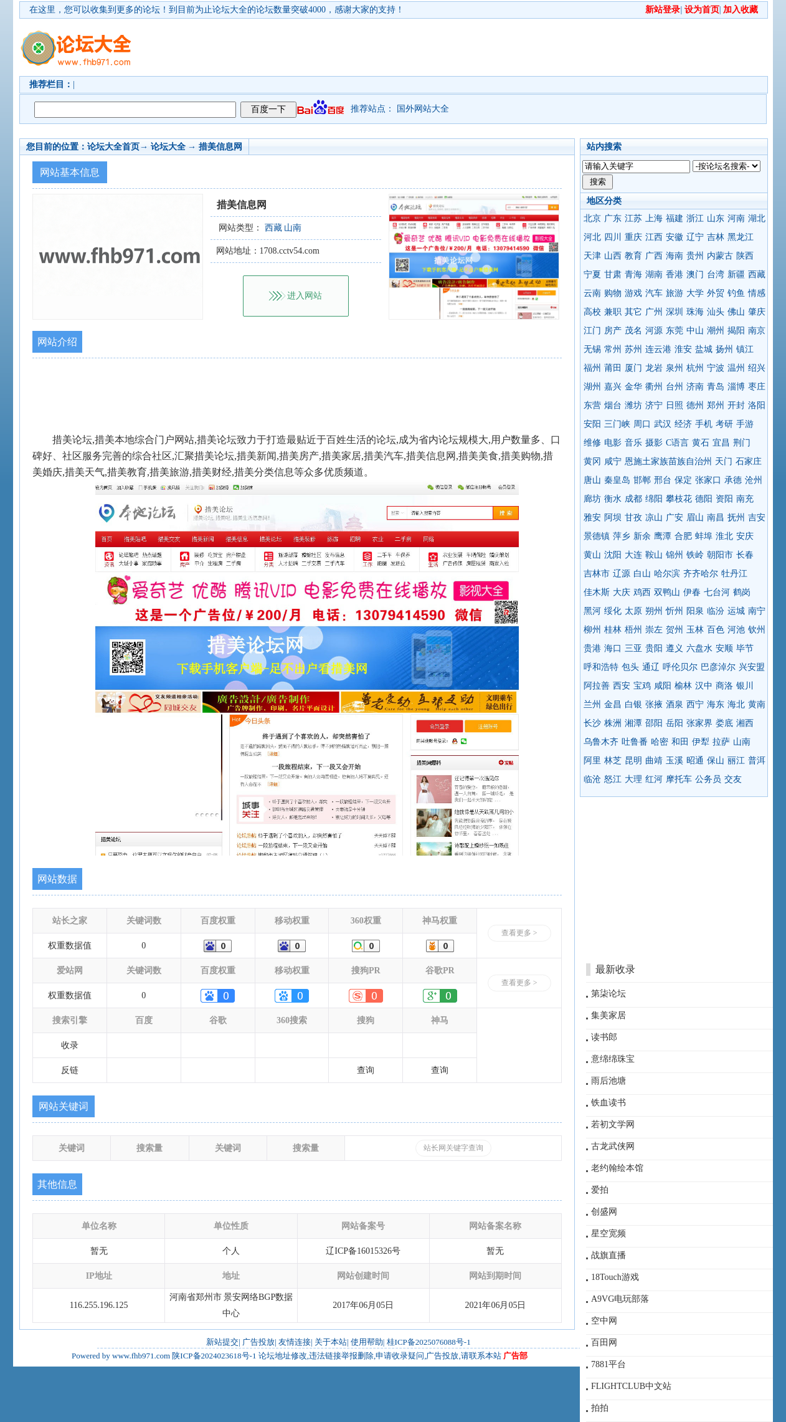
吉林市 (597, 573)
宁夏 (592, 274)
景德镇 (597, 536)
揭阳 (736, 330)
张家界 (699, 723)
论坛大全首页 (113, 146)
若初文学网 (613, 1124)
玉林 (695, 629)
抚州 (736, 517)
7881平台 (608, 1364)
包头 (630, 667)
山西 (613, 255)
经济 (683, 424)
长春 (745, 555)
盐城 (704, 349)
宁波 (715, 368)
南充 (745, 498)
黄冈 (592, 461)
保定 (683, 480)
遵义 (674, 648)
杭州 (695, 368)
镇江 (745, 349)
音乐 (633, 442)
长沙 (592, 723)
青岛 (715, 386)
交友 (733, 779)
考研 (724, 424)
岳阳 (674, 723)
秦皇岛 (617, 480)
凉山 (654, 517)
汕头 (715, 312)
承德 (733, 480)
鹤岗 (741, 592)
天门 (723, 461)
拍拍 (599, 1408)
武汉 (662, 424)
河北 (592, 237)
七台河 (717, 592)
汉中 (704, 685)
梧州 (633, 629)
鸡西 (642, 592)
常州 (613, 349)
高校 (592, 312)
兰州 (592, 704)
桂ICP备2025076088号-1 (429, 1342)
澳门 (695, 274)
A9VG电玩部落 (620, 1299)
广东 (613, 218)
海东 (715, 704)
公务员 (708, 779)
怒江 (613, 779)
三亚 (633, 648)
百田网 (604, 1342)
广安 (674, 517)
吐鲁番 (635, 742)
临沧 (592, 779)
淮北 (724, 536)
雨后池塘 (608, 1081)
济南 (695, 386)
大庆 (621, 592)
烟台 (613, 405)
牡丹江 (734, 573)
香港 (674, 274)
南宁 (756, 611)
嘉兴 (613, 386)
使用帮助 (367, 1342)
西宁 (695, 704)
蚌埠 (704, 536)
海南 (674, 255)
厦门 (633, 368)
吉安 (756, 517)
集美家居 (608, 1015)
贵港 (592, 648)
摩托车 (679, 779)
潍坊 (633, 405)
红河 (654, 779)
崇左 (654, 629)
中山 (695, 330)
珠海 (695, 312)
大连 (633, 555)
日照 (674, 405)
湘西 (745, 723)
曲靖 (654, 760)
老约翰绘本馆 (617, 1168)
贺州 (674, 629)
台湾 (715, 274)
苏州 (633, 349)
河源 (654, 330)
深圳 (674, 312)
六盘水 (699, 648)
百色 (715, 629)
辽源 (621, 573)
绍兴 (756, 368)
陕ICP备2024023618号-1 (214, 1355)
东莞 (674, 330)
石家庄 (749, 461)
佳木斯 (597, 592)
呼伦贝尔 (680, 667)
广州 (654, 312)
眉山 (695, 517)
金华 (633, 386)
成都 (633, 498)
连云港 (658, 349)
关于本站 (331, 1342)
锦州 (674, 555)
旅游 (674, 293)
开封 (736, 405)
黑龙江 (740, 237)
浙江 (695, 218)
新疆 (736, 274)
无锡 (592, 349)
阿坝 (613, 517)
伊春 (692, 592)
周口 (642, 424)
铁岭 (695, 555)
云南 (592, 293)
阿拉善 (597, 685)
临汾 (715, 611)
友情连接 (294, 1342)
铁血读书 (608, 1102)
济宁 (654, 405)
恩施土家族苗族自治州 (668, 461)
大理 (633, 779)
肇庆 (756, 312)
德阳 (704, 498)
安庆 (745, 536)
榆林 (683, 685)
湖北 (756, 218)
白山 (642, 573)
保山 (715, 760)
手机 (704, 424)
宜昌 (721, 442)
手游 (745, 424)
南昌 (715, 517)
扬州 (724, 349)
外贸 (715, 293)
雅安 (592, 517)
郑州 (715, 405)
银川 (745, 685)
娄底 (724, 723)
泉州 (674, 368)
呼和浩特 (601, 667)
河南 (736, 218)
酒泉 (674, 704)
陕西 (745, 255)
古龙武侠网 (613, 1146)
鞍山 (654, 555)
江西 (654, 237)
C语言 (677, 442)
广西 (654, 255)
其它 (633, 312)
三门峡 (617, 424)
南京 (756, 330)
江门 (592, 330)
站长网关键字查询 (453, 1147)
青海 (633, 274)
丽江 (736, 760)
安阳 (592, 424)
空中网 (604, 1320)
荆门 (741, 442)
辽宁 (695, 237)
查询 (365, 1070)
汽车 (654, 293)
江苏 (633, 218)
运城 (736, 611)
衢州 (654, 386)
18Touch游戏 (615, 1277)
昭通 (695, 760)
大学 (695, 293)
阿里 (592, 760)
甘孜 (633, 517)
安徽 (674, 237)
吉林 (715, 237)
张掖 (654, 704)
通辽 (651, 667)
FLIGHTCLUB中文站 (631, 1386)
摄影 (654, 442)
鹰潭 (662, 536)
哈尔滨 (667, 573)
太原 (633, 611)
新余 (642, 536)
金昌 (613, 704)
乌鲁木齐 (601, 742)
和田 (680, 742)
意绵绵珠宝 (613, 1059)
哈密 (659, 742)
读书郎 (604, 1037)
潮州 (715, 330)
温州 (736, 368)
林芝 (613, 760)
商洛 (724, 685)
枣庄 (756, 386)
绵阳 (654, 498)
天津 (592, 255)
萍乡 (621, 536)
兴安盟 (752, 667)
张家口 (708, 480)
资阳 (724, 498)
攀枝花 (679, 498)
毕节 (745, 648)
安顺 (724, 648)
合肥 (683, 536)
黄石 (700, 442)
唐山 (592, 480)
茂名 (633, 330)
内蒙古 (720, 255)
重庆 (633, 237)
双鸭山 (667, 592)
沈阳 (613, 555)
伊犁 (700, 742)
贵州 (695, 255)
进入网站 (304, 295)
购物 (613, 293)
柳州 (592, 629)
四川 (613, 237)
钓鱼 (736, 293)
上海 (654, 218)
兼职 (613, 312)
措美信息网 (220, 146)
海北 (736, 704)
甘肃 (613, 274)
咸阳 (662, 685)
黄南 (756, 704)
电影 (613, 442)
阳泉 (695, 611)
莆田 (613, 368)
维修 (592, 442)
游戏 (633, 293)
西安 (621, 685)
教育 (633, 255)
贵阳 (654, 648)
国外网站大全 (423, 108)
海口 (613, 648)
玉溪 (674, 760)
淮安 (683, 349)
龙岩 (654, 368)
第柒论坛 (608, 993)
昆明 (633, 760)
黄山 (592, 555)
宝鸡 (642, 685)
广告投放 (258, 1342)
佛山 (736, 312)
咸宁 (613, 461)
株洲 (613, 723)
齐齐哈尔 (700, 573)
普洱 (756, 760)
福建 (674, 218)
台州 (674, 386)
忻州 (674, 611)
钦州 (756, 629)
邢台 (662, 480)
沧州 (753, 480)
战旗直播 (608, 1255)
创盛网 (604, 1211)
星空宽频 (608, 1233)
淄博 (736, 386)
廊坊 (592, 498)
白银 (633, 704)
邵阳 (654, 723)
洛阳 (756, 405)
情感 (756, 293)
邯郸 (642, 480)
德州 (695, 405)
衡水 (613, 498)
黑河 (592, 611)
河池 (736, 629)
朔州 (654, 611)
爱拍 (599, 1190)
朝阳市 (720, 555)
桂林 (613, 629)
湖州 (592, 386)
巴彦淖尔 (718, 667)
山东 (715, 218)
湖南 (654, 274)
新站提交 (222, 1342)
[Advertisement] (465, 47)
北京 (592, 218)
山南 (741, 742)
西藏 (756, 274)
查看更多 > (519, 932)
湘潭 (633, 723)
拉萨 (721, 742)
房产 (613, 330)
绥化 (613, 611)
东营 (592, 405)
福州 (592, 368)
